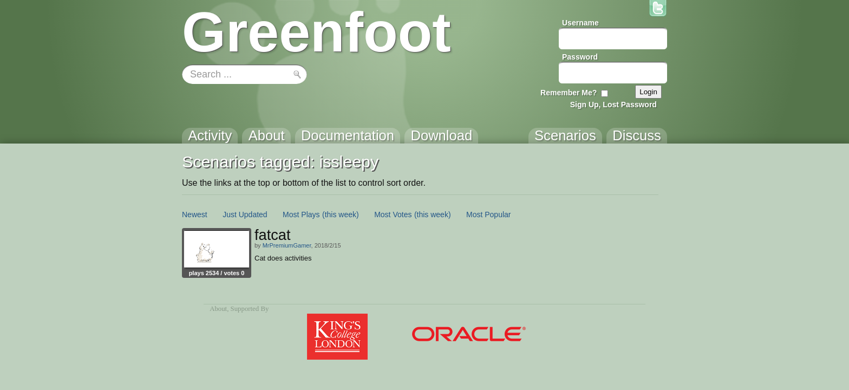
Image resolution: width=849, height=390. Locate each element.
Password (580, 57)
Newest (194, 214)
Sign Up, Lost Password (613, 104)
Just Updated (245, 214)
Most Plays (301, 214)
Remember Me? (568, 92)
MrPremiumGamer (287, 245)
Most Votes (393, 214)
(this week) (340, 214)
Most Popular (488, 214)
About (218, 309)
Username (580, 22)
